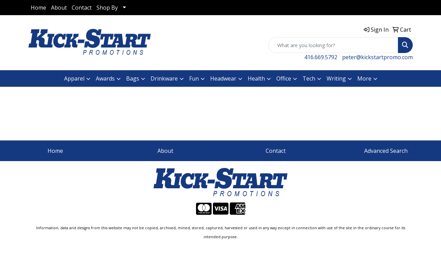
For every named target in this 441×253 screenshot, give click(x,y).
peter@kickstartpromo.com (377, 57)
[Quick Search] (333, 45)
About (59, 7)
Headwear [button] (223, 78)
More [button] (364, 78)
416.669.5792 (320, 57)
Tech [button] (308, 78)
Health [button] (256, 78)
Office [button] (283, 78)
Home (38, 7)
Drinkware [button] (164, 78)
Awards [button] (105, 78)
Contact (82, 7)
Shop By (107, 7)
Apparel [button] (74, 78)
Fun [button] (194, 78)
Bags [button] (132, 78)
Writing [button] (336, 78)
